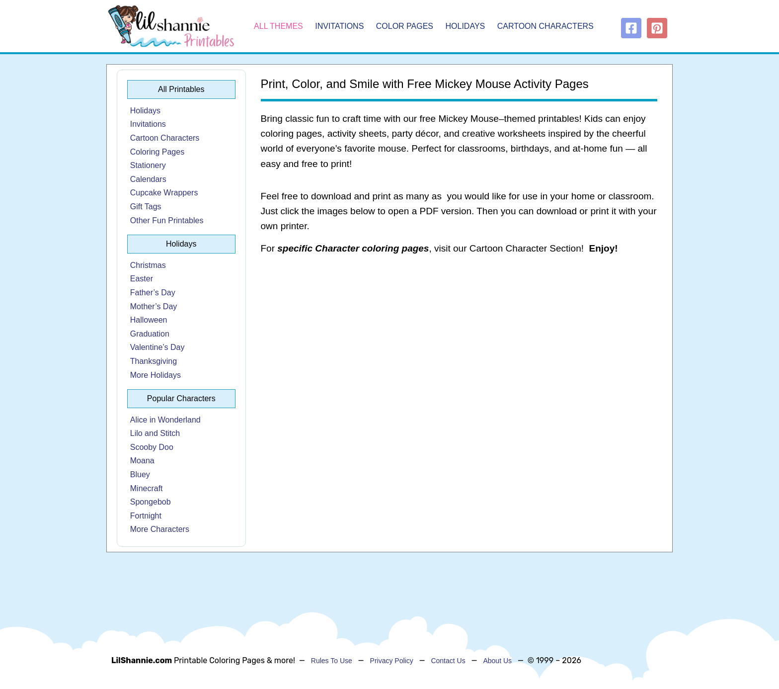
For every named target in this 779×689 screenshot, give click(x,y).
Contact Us (448, 661)
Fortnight (145, 516)
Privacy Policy (391, 661)
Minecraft (146, 488)
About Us (497, 661)
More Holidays (155, 375)
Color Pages (404, 26)
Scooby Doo (151, 447)
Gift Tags (145, 206)
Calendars (148, 179)
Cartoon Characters (545, 26)
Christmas (148, 265)
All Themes (278, 26)
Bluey (140, 474)
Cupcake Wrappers (164, 192)
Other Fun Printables (167, 220)
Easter (141, 278)
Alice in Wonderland (165, 420)
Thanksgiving (153, 361)
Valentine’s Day (157, 347)
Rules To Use (331, 661)
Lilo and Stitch (155, 433)
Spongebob (150, 502)
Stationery (148, 165)
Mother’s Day (153, 306)
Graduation (149, 334)
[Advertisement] (459, 343)
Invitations (339, 26)
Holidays (465, 26)
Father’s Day (152, 292)
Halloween (148, 320)
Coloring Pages (157, 152)
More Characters (159, 529)
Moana (142, 460)
